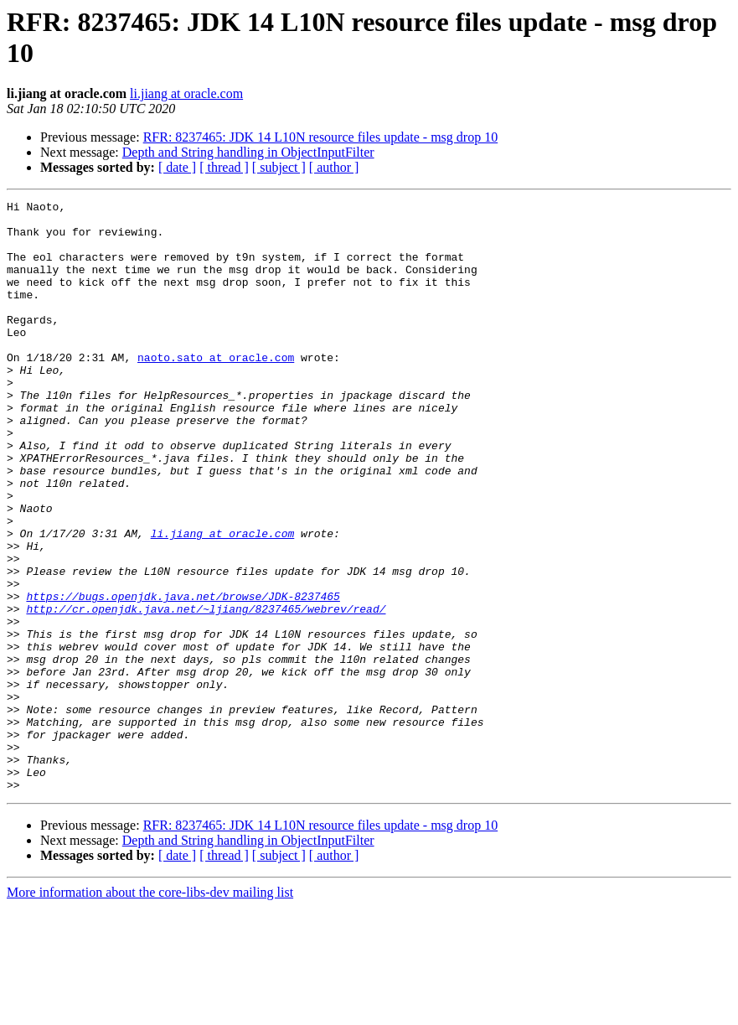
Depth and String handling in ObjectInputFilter (248, 152)
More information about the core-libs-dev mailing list (150, 1010)
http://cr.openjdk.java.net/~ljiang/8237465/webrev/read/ (205, 691)
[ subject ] (279, 167)
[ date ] (177, 167)
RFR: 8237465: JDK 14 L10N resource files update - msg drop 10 (320, 137)
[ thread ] (224, 167)
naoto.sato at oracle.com (215, 389)
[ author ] (334, 167)
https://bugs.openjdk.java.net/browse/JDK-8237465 (182, 676)
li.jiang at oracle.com (186, 93)
